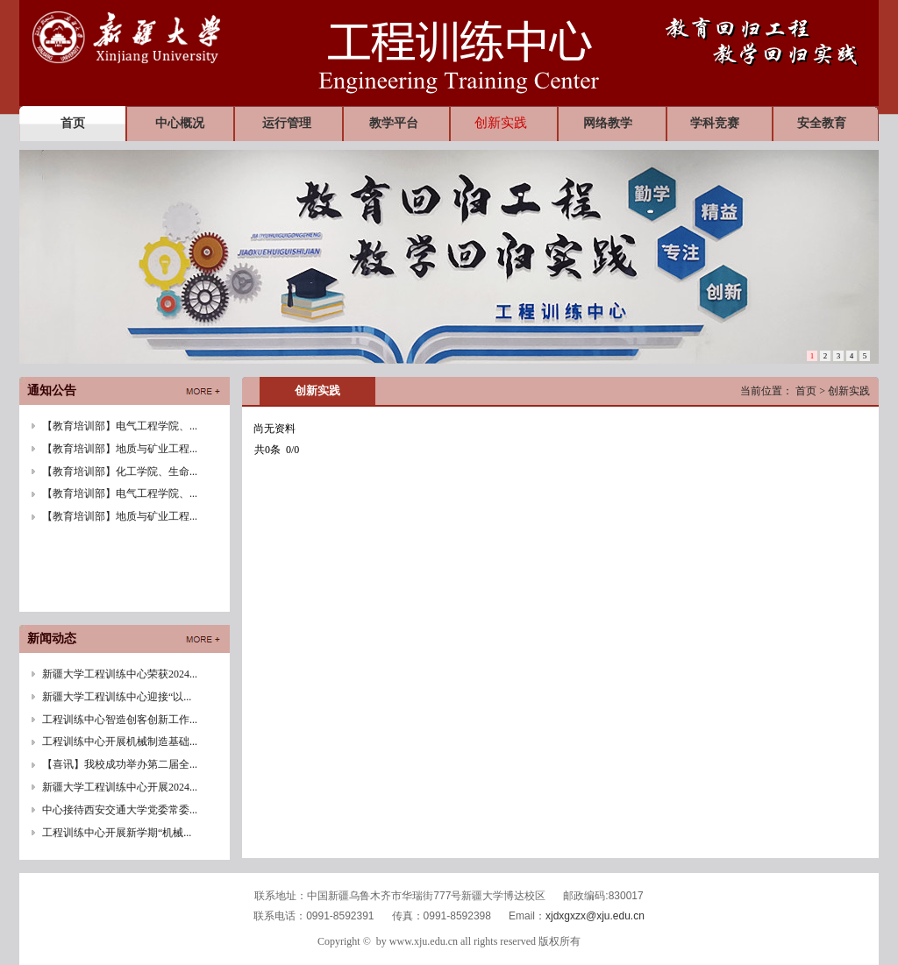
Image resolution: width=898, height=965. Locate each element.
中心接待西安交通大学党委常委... (119, 810)
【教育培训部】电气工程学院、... (119, 426)
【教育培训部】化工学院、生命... (119, 471)
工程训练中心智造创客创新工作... (119, 719)
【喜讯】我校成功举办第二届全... (119, 764)
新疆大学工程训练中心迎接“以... (116, 697)
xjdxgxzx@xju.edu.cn (595, 916)
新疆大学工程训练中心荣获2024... (119, 674)
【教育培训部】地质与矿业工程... (119, 449)
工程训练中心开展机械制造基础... (119, 741)
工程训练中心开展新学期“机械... (116, 833)
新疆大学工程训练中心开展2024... (119, 787)
